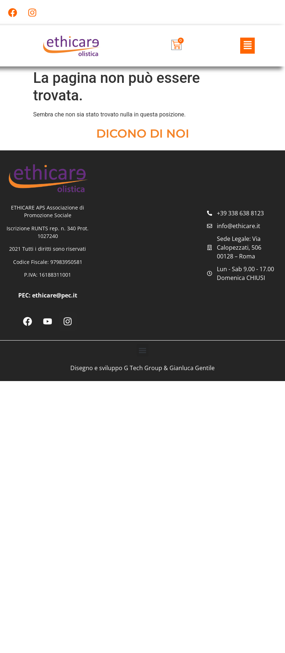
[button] (247, 46)
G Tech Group (143, 368)
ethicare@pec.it (54, 296)
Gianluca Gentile (192, 368)
